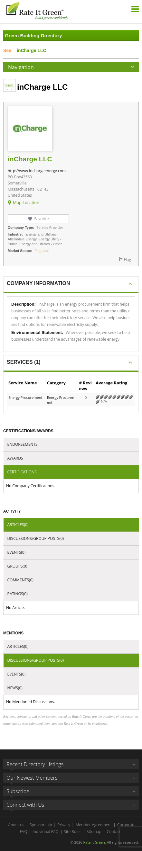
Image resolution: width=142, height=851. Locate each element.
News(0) (15, 688)
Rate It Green (94, 842)
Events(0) (16, 552)
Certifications (22, 472)
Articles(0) (18, 524)
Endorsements (22, 444)
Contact (113, 831)
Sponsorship (41, 825)
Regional (41, 250)
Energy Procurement (25, 397)
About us (16, 825)
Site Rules (72, 831)
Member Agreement (94, 825)
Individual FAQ (46, 831)
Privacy (63, 825)
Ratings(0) (17, 593)
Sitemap (94, 831)
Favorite (41, 218)
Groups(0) (17, 566)
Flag (127, 259)
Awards (15, 458)
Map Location (26, 202)
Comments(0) (20, 580)
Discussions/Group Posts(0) (35, 538)
